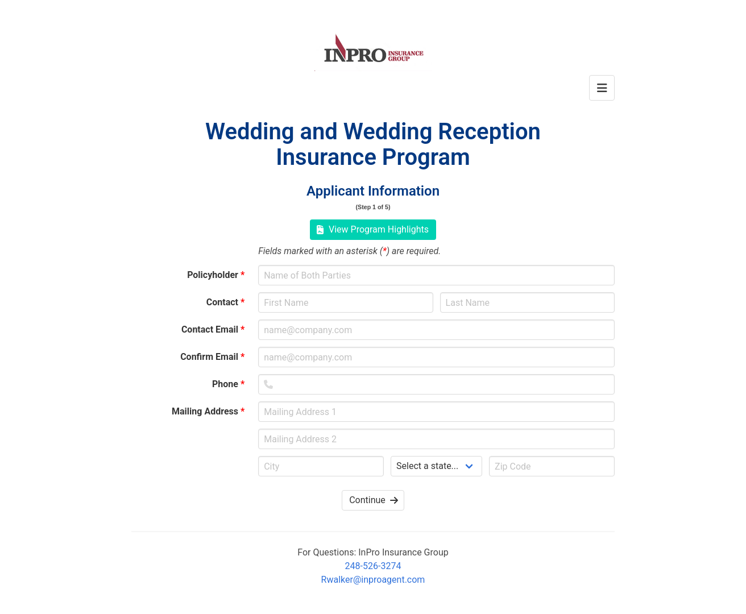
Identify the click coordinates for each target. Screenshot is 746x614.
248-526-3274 (373, 566)
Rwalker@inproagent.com (373, 579)
